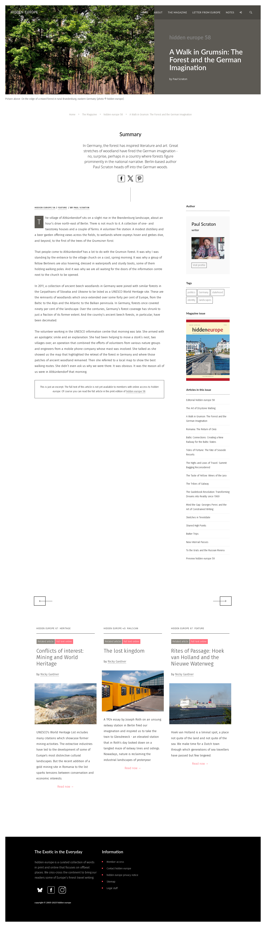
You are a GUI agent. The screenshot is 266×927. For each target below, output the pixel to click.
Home (72, 114)
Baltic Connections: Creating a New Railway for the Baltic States (204, 439)
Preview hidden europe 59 (200, 558)
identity (191, 300)
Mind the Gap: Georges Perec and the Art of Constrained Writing (206, 507)
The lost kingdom (124, 651)
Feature (62, 208)
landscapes (205, 300)
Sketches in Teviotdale (198, 517)
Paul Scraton (81, 208)
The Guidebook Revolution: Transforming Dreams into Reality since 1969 (207, 494)
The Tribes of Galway (197, 483)
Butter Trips (192, 533)
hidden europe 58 (113, 114)
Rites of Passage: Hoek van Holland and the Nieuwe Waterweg (197, 657)
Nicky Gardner (49, 674)
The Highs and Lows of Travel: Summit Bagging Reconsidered (206, 465)
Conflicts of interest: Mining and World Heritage (60, 657)
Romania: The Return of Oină (201, 429)
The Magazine (89, 114)
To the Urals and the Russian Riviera (205, 550)
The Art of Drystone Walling (200, 408)
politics (191, 292)
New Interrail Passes (197, 542)
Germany (204, 292)
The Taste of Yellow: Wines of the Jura (206, 475)
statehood (217, 292)
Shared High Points (196, 525)
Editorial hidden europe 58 (200, 400)
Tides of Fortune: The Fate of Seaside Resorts (206, 452)
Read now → (65, 786)
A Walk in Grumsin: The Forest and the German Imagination (206, 418)
